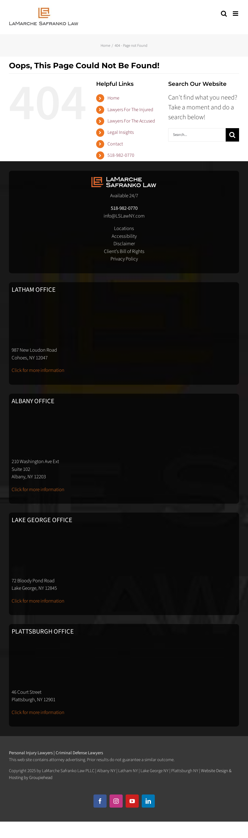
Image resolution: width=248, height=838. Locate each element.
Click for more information (38, 370)
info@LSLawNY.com (124, 216)
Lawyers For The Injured (130, 109)
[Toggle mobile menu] (236, 13)
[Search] (232, 135)
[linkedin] (148, 801)
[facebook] (100, 801)
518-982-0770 (120, 155)
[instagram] (116, 801)
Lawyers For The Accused (131, 121)
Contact (115, 144)
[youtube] (132, 801)
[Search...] (197, 135)
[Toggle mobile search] (224, 13)
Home (113, 98)
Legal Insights (120, 132)
